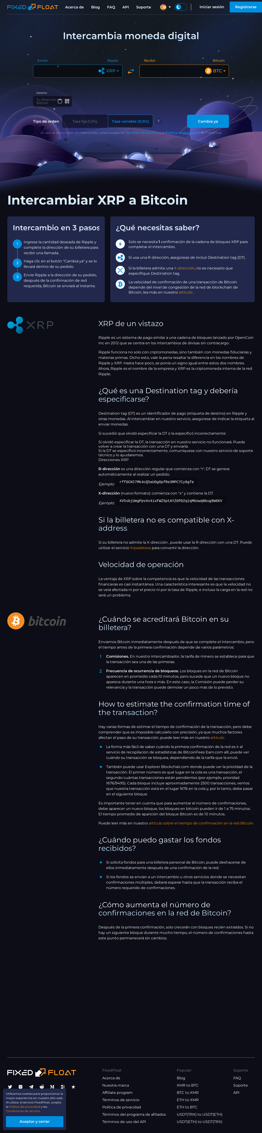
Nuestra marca (115, 1085)
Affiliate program (117, 1092)
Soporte (143, 7)
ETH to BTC (187, 1107)
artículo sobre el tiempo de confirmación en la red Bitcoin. (201, 827)
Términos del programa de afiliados (134, 1114)
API (125, 7)
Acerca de (74, 7)
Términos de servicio (142, 136)
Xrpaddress (140, 552)
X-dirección (184, 272)
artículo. (218, 741)
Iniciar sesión (212, 7)
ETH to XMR (188, 1100)
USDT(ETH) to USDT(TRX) (199, 1122)
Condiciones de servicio (28, 1108)
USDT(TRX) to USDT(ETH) (199, 1114)
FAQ (111, 7)
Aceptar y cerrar (43, 1120)
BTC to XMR (188, 1092)
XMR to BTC (188, 1085)
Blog (95, 7)
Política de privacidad (182, 136)
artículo (186, 296)
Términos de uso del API (124, 1122)
